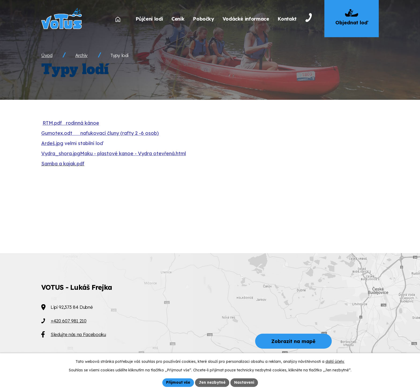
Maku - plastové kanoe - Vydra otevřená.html (133, 153)
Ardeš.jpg (52, 143)
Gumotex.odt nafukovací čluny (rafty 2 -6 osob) (100, 133)
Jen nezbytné (212, 382)
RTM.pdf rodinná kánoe (71, 123)
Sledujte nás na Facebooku (78, 334)
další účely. (334, 361)
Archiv (81, 55)
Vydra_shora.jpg (60, 153)
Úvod (46, 55)
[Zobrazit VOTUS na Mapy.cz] (210, 322)
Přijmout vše (178, 382)
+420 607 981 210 (69, 321)
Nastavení (244, 382)
